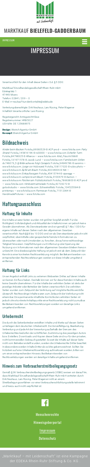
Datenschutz (47, 438)
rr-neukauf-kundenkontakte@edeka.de (31, 101)
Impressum (47, 430)
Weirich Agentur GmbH (24, 129)
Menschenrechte (47, 414)
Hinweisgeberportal (47, 422)
